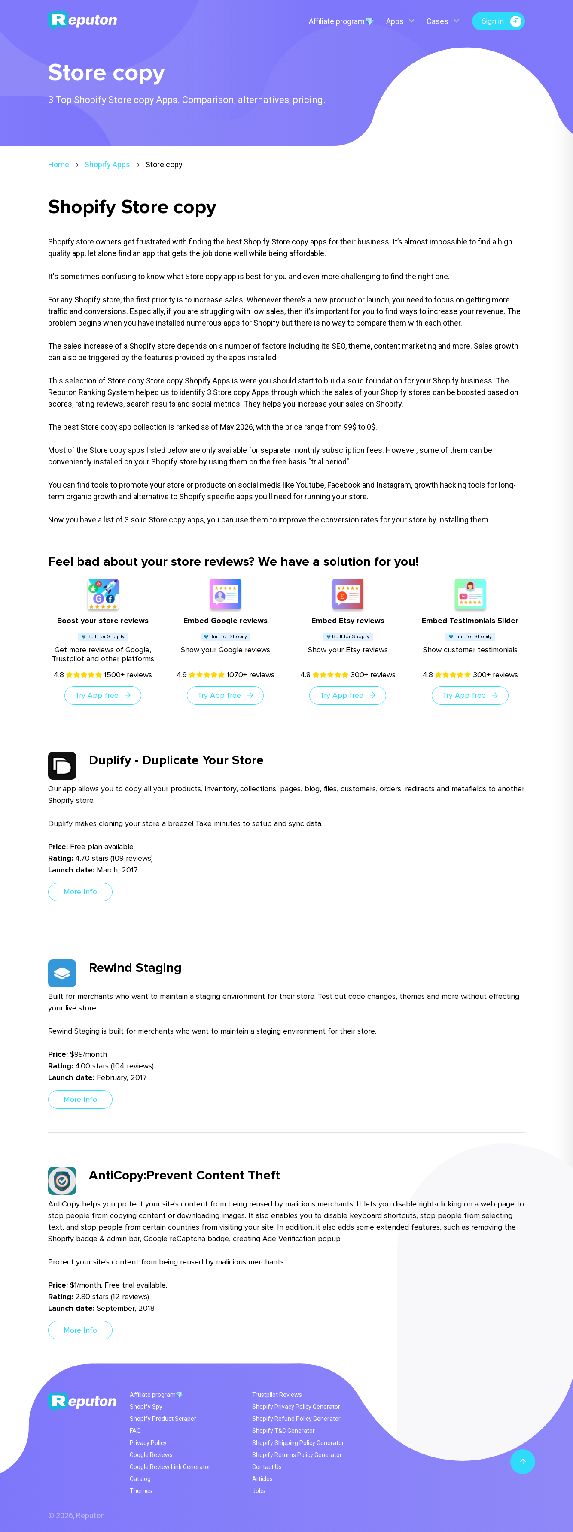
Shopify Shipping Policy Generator (298, 1442)
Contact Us (267, 1466)
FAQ (135, 1430)
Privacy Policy (148, 1442)
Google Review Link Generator (170, 1466)
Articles (262, 1478)
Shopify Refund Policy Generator (296, 1418)
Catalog (140, 1478)
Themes (141, 1490)
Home (58, 164)
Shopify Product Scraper (163, 1418)
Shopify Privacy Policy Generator (296, 1406)
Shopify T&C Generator (283, 1430)
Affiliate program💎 (340, 21)
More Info (80, 891)
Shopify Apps (107, 164)
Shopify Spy (146, 1406)
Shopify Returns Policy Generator (297, 1454)
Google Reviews (151, 1454)
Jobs (258, 1490)
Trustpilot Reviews (277, 1394)
